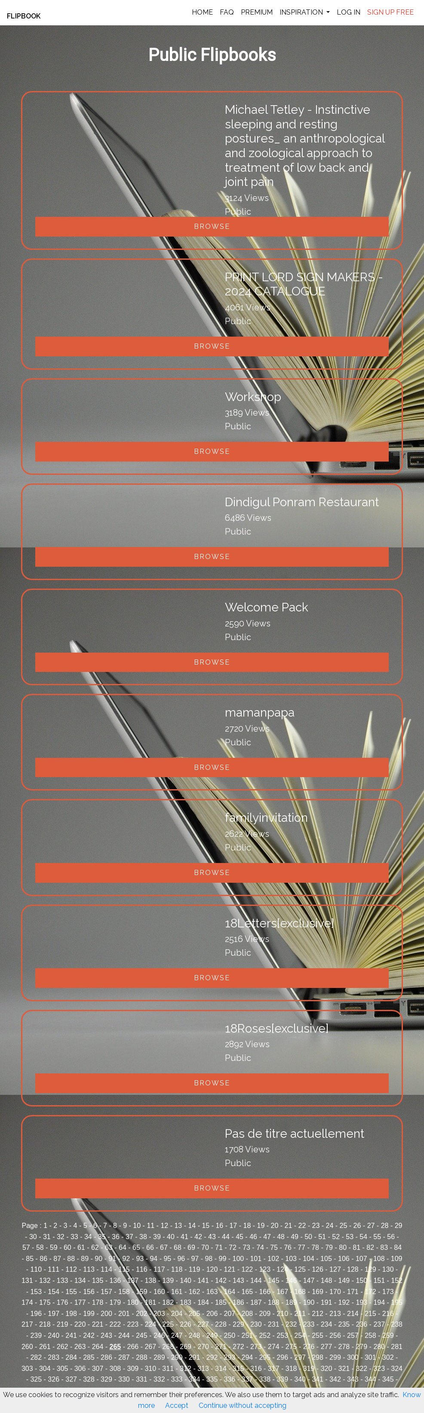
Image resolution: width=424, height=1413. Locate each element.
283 (53, 1357)
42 (198, 1236)
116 (141, 1269)
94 (153, 1258)
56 (391, 1236)
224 (150, 1324)
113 (89, 1269)
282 (36, 1357)
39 (157, 1236)
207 (230, 1313)
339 (282, 1379)
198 (71, 1313)
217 (27, 1324)
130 (388, 1269)
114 (106, 1269)
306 (80, 1368)
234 (326, 1324)
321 (344, 1368)
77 (301, 1247)
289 (159, 1357)
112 (71, 1269)
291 (194, 1357)
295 (264, 1357)
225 (168, 1324)
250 (230, 1335)
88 (71, 1258)
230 (256, 1324)
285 (89, 1357)
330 (124, 1379)
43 (212, 1236)
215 (370, 1313)
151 (379, 1280)
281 (396, 1346)
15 (205, 1225)
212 (317, 1313)
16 (219, 1225)
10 (137, 1225)
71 (219, 1247)
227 (203, 1324)
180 (132, 1302)
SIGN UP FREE (390, 12)
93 (140, 1258)
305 (62, 1368)
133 (62, 1280)
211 (300, 1313)
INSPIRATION (302, 12)
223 (132, 1324)
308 (115, 1368)
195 (396, 1302)
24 (330, 1225)
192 (344, 1302)
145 (274, 1280)
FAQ (227, 12)
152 (396, 1280)
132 (45, 1280)
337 (247, 1379)
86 (43, 1258)
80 (343, 1247)
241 (71, 1335)
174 (27, 1302)
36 (116, 1236)
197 (53, 1313)
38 (143, 1236)
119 (194, 1269)
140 (185, 1280)
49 (294, 1236)
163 (212, 1291)
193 (361, 1302)
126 (317, 1269)
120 (212, 1269)
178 (98, 1302)
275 (291, 1346)
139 (168, 1280)
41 (184, 1236)
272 (238, 1346)
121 (230, 1269)
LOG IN (348, 12)
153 (36, 1291)
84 (398, 1247)
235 (344, 1324)
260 (27, 1346)
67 (164, 1247)
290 (177, 1357)
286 (106, 1357)
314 (221, 1368)
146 (291, 1280)
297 (300, 1357)
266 (132, 1346)
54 (363, 1236)
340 (300, 1379)
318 (291, 1368)
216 (388, 1313)
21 (288, 1225)
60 (67, 1247)
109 (396, 1258)
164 (230, 1291)
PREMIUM (257, 12)
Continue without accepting (242, 1405)
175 (45, 1302)
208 (247, 1313)
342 (335, 1379)
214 (353, 1313)
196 (36, 1313)
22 (302, 1225)
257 (353, 1335)
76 (288, 1247)
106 (344, 1258)
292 (212, 1357)
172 (370, 1291)
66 (150, 1247)
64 (122, 1247)
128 (353, 1269)
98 (208, 1258)
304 (45, 1368)
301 (370, 1357)
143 (238, 1280)
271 (221, 1346)
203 (159, 1313)
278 (344, 1346)
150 (361, 1280)
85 (30, 1258)
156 (89, 1291)
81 (356, 1247)
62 (95, 1247)
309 (132, 1368)
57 (26, 1247)
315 (238, 1368)
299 (335, 1357)
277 (326, 1346)
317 (274, 1368)
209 (264, 1313)
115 (124, 1269)
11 (150, 1225)
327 (71, 1379)
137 (132, 1280)
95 (167, 1258)
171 (353, 1291)
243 (106, 1335)
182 (168, 1302)
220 (80, 1324)
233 (309, 1324)
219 (62, 1324)
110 (36, 1269)
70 (205, 1247)
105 (326, 1258)
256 (335, 1335)
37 (129, 1236)
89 (85, 1258)
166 (264, 1291)
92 (126, 1258)
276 (309, 1346)
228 (221, 1324)
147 (309, 1280)
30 (33, 1236)
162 (194, 1291)
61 (81, 1247)
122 (247, 1269)
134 (80, 1280)
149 (344, 1280)
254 (300, 1335)
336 (230, 1379)
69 (191, 1247)
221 (98, 1324)
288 (141, 1357)
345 (388, 1379)
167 (282, 1291)
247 (177, 1335)
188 (274, 1302)
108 (379, 1258)
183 (185, 1302)
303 (27, 1368)
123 (264, 1269)
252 (264, 1335)
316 (256, 1368)
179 (115, 1302)
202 (141, 1313)
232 (291, 1324)
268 (168, 1346)
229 (238, 1324)
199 (89, 1313)
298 (317, 1357)
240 (53, 1335)
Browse (212, 226)
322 (361, 1368)
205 (194, 1313)
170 (335, 1291)
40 (171, 1236)
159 (141, 1291)
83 (384, 1247)
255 (317, 1335)
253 (282, 1335)
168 (300, 1291)
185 (221, 1302)
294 (247, 1357)
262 (62, 1346)
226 (185, 1324)
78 (315, 1247)
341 (317, 1379)
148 (326, 1280)
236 (361, 1324)
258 (370, 1335)
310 (150, 1368)
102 (273, 1258)
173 (388, 1291)
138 (150, 1280)
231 (274, 1324)
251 (247, 1335)
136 (115, 1280)
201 (124, 1313)
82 (370, 1247)
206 (212, 1313)
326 (53, 1379)
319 (309, 1368)
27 (371, 1225)
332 (159, 1379)
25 (343, 1225)
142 (221, 1280)
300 (353, 1357)
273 (256, 1346)
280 (379, 1346)
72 (233, 1247)
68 (177, 1247)
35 (102, 1236)
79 (329, 1247)
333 (177, 1379)
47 (267, 1236)
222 (115, 1324)
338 (264, 1379)
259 (388, 1335)
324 (396, 1368)
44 (226, 1236)
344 (370, 1379)
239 (36, 1335)
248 (194, 1335)
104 (308, 1258)
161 (177, 1291)
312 (185, 1368)
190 (309, 1302)
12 (164, 1225)
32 (61, 1236)
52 (336, 1236)
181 (150, 1302)
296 (282, 1357)
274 (274, 1346)
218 (45, 1324)
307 (98, 1368)
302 (388, 1357)
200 (106, 1313)
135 (98, 1280)
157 (106, 1291)
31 (47, 1236)
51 (322, 1236)
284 (71, 1357)
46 (253, 1236)
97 (195, 1258)
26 (357, 1225)
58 (40, 1247)
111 (53, 1269)
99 (222, 1258)
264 (98, 1346)
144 (256, 1280)
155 (71, 1291)
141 (203, 1280)
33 (74, 1236)
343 (353, 1379)
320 (326, 1368)
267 (150, 1346)
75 (274, 1247)
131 (27, 1280)
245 (141, 1335)
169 (317, 1291)
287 (124, 1357)
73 (246, 1247)
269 (185, 1346)
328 (89, 1379)
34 (88, 1236)
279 (361, 1346)
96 (181, 1258)
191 (326, 1302)
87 (57, 1258)
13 (178, 1225)
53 (349, 1236)
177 (80, 1302)
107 (361, 1258)
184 (203, 1302)
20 (275, 1225)
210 (282, 1313)
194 (379, 1302)
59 (54, 1247)
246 (159, 1335)
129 (370, 1269)
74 (260, 1247)
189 (291, 1302)
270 (203, 1346)
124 (282, 1269)
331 (141, 1379)
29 (398, 1225)
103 (291, 1258)
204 (177, 1313)
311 (168, 1368)
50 (308, 1236)
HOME (202, 12)
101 (255, 1258)
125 (300, 1269)
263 (80, 1346)
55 (377, 1236)
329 (106, 1379)
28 (385, 1225)
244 (124, 1335)
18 (247, 1225)
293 (230, 1357)
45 (239, 1236)
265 (115, 1346)
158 (124, 1291)
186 (238, 1302)
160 (159, 1291)
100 (238, 1258)
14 (192, 1225)
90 (98, 1258)
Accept (176, 1405)
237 (379, 1324)
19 (261, 1225)
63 (109, 1247)
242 (89, 1335)
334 (194, 1379)
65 (136, 1247)
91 (112, 1258)
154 (53, 1291)
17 (233, 1225)
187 (256, 1302)
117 (159, 1269)
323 (379, 1368)
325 (36, 1379)
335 (212, 1379)
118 (177, 1269)
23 (316, 1225)
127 (335, 1269)
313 (203, 1368)
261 (45, 1346)
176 (62, 1302)
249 (212, 1335)
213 (335, 1313)
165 (247, 1291)
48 (281, 1236)
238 (396, 1324)
